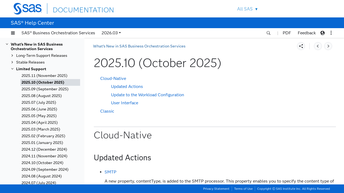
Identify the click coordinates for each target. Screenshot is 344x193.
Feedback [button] (307, 32)
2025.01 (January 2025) (42, 142)
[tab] (50, 82)
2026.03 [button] (110, 32)
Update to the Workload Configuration (147, 94)
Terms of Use (243, 189)
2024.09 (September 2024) (45, 169)
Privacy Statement (216, 189)
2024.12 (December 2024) (44, 149)
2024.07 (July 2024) (39, 183)
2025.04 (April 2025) (40, 122)
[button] (13, 33)
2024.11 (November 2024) (44, 156)
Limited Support (31, 69)
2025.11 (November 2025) (44, 75)
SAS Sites (319, 8)
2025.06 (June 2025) (39, 109)
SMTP (110, 172)
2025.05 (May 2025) (39, 116)
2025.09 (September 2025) (45, 89)
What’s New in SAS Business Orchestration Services (37, 46)
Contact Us (306, 8)
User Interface (124, 102)
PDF (287, 32)
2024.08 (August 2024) (42, 176)
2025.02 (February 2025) (43, 136)
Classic (107, 111)
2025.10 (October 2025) (43, 82)
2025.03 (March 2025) (41, 129)
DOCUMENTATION (72, 8)
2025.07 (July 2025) (39, 102)
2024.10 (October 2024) (42, 163)
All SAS (245, 9)
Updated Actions (127, 86)
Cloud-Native (113, 78)
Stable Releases (30, 62)
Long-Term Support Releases (41, 55)
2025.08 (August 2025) (42, 96)
